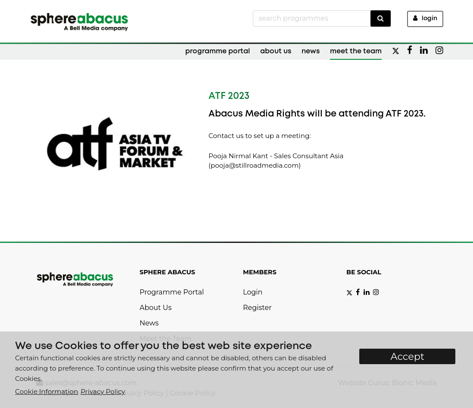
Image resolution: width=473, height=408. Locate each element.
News (311, 51)
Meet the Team (356, 51)
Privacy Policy (103, 391)
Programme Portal (217, 51)
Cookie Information (46, 391)
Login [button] (425, 18)
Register (257, 308)
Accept (407, 356)
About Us (275, 51)
